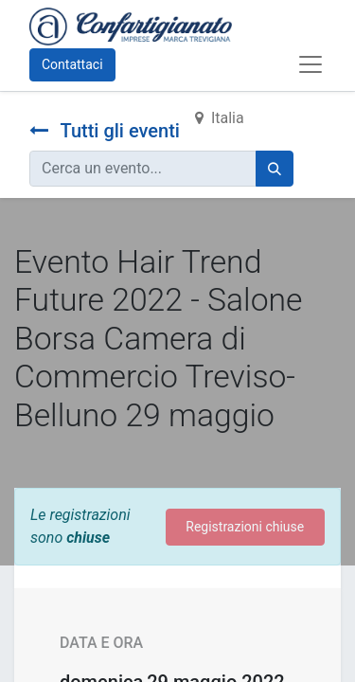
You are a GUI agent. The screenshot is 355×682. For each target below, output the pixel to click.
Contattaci (72, 64)
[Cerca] (274, 169)
